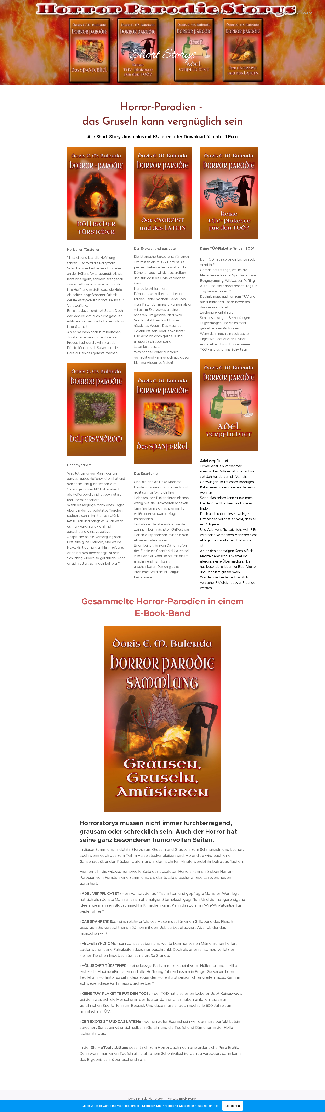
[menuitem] (84, 12)
